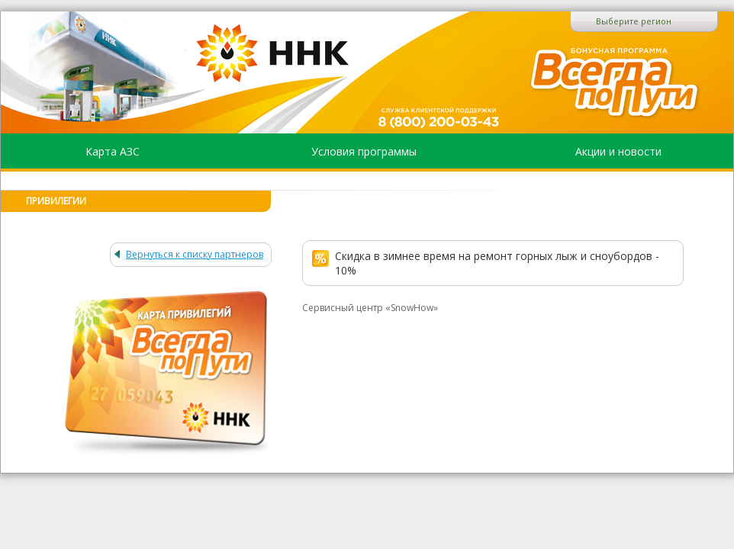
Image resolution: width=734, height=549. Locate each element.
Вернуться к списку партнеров (194, 254)
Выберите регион (633, 21)
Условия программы (364, 151)
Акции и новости (618, 151)
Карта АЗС (112, 151)
